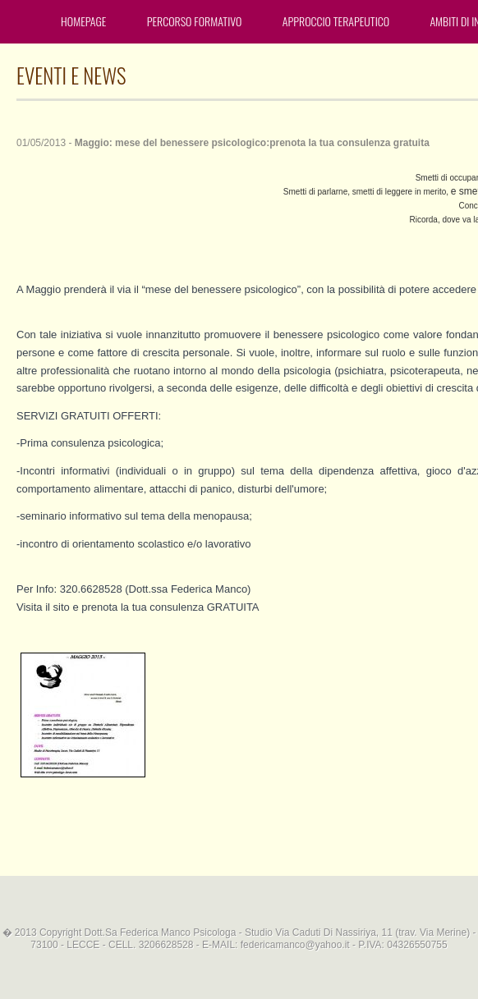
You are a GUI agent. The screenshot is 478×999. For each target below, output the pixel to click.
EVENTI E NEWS (71, 75)
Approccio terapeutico (336, 21)
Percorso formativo (194, 21)
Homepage (83, 21)
